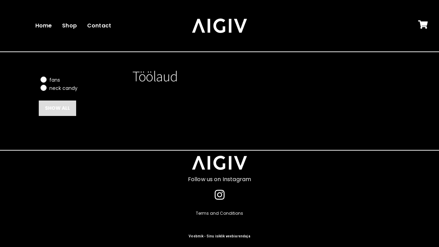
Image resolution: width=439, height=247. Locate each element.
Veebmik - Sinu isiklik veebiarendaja (219, 236)
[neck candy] (43, 87)
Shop (69, 26)
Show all (57, 108)
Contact (99, 26)
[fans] (43, 79)
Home (43, 26)
